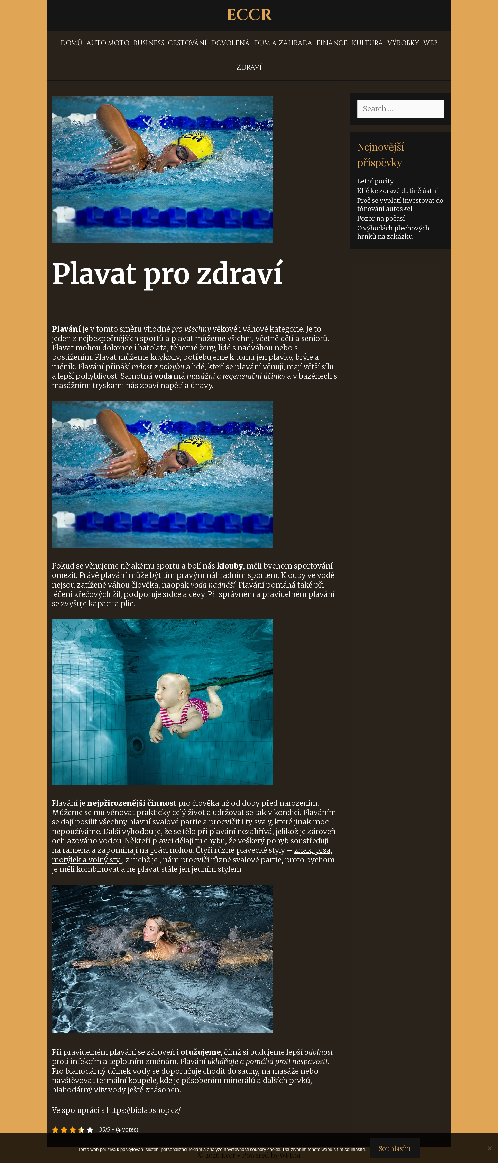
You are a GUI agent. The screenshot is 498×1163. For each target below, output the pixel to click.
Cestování (187, 43)
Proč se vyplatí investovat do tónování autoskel (400, 204)
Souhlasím (395, 1148)
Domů (71, 43)
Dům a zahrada (283, 43)
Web (430, 43)
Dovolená (230, 43)
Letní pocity (375, 181)
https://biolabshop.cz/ (143, 1110)
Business (148, 43)
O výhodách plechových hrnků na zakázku (393, 232)
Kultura (367, 43)
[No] (489, 1148)
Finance (332, 43)
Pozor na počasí (381, 218)
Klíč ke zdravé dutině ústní (397, 191)
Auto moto (107, 43)
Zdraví (249, 67)
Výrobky (403, 43)
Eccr (249, 15)
